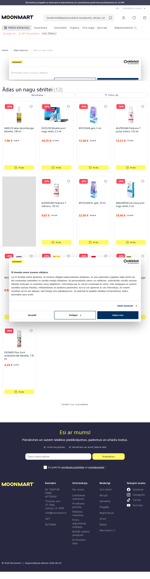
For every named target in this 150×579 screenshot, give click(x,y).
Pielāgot (75, 315)
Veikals (5, 43)
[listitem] (136, 483)
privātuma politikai (73, 460)
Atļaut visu (117, 315)
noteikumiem (96, 460)
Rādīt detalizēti (125, 306)
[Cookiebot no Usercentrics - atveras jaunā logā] (126, 262)
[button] (117, 8)
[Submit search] (110, 17)
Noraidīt (32, 315)
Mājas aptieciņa (21, 43)
